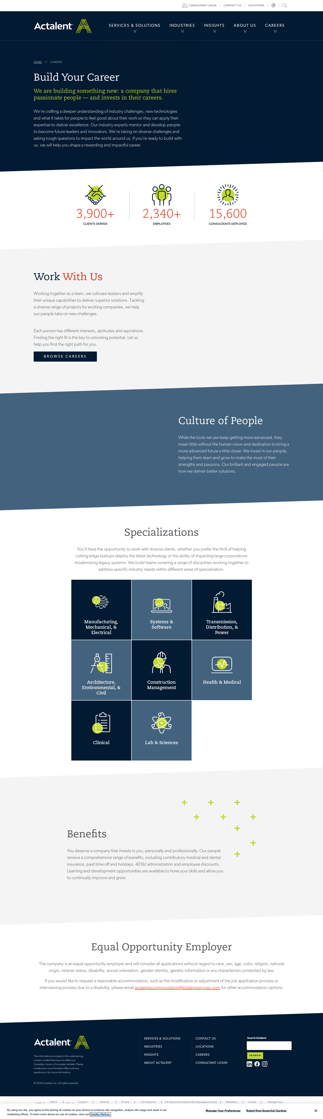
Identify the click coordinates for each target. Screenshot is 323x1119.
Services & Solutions (135, 26)
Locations (256, 5)
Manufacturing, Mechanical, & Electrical (101, 609)
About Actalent (158, 1063)
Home (63, 26)
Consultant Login (203, 5)
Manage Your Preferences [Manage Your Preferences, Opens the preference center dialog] (223, 1110)
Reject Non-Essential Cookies (266, 1110)
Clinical (101, 730)
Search (255, 1055)
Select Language (273, 5)
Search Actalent (284, 5)
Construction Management (161, 670)
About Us (245, 26)
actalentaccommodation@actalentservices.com (177, 988)
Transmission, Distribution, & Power (222, 609)
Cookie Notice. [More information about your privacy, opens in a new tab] (100, 1114)
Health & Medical (222, 670)
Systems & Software (161, 609)
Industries (182, 26)
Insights (214, 26)
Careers (275, 26)
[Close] (316, 1111)
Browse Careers (65, 356)
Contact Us (206, 1038)
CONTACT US (232, 5)
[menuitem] (134, 25)
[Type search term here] (269, 1045)
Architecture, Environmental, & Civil (101, 670)
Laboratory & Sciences (161, 730)
